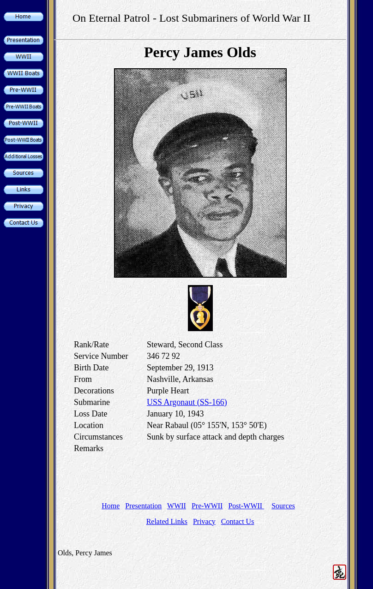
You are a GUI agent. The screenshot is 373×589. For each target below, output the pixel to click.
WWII (176, 506)
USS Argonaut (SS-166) (187, 402)
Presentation (143, 506)
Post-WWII (246, 506)
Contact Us (237, 521)
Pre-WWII (207, 506)
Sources (283, 506)
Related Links (166, 521)
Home (111, 506)
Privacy (204, 521)
